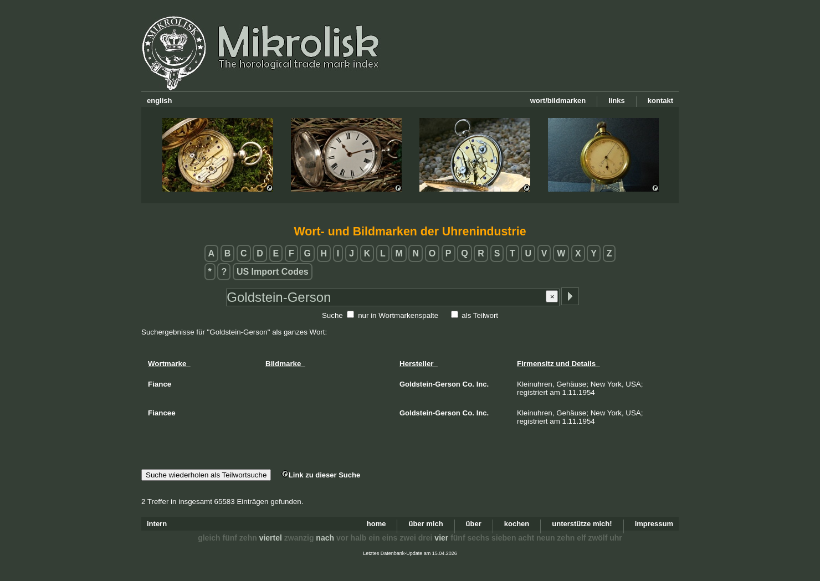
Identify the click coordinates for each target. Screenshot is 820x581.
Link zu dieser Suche (320, 475)
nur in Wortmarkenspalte (398, 315)
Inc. (482, 384)
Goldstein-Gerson (429, 384)
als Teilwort (480, 315)
